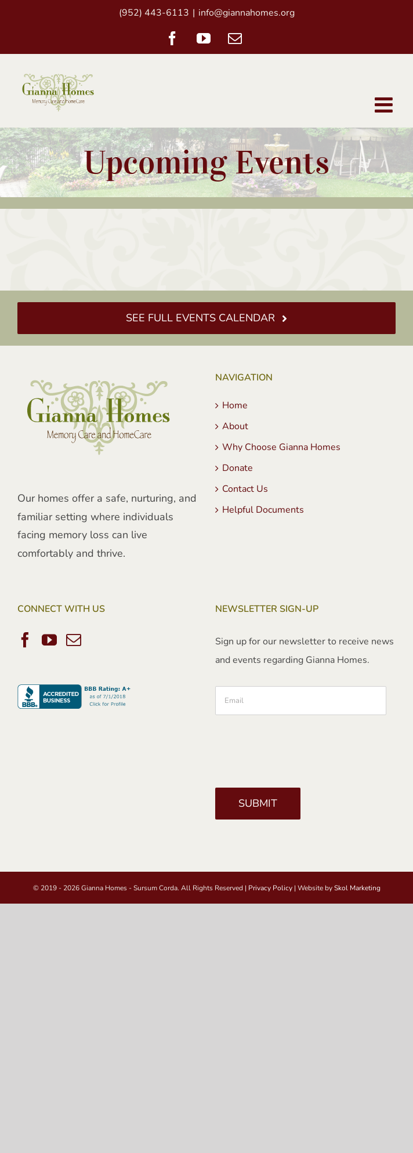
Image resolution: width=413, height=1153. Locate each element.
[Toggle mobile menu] (385, 105)
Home (235, 405)
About (235, 426)
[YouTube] (49, 639)
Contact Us (245, 489)
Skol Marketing (357, 888)
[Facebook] (24, 639)
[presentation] (303, 747)
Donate (237, 468)
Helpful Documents (263, 509)
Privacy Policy (270, 888)
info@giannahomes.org (246, 12)
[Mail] (73, 639)
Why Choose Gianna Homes (281, 447)
